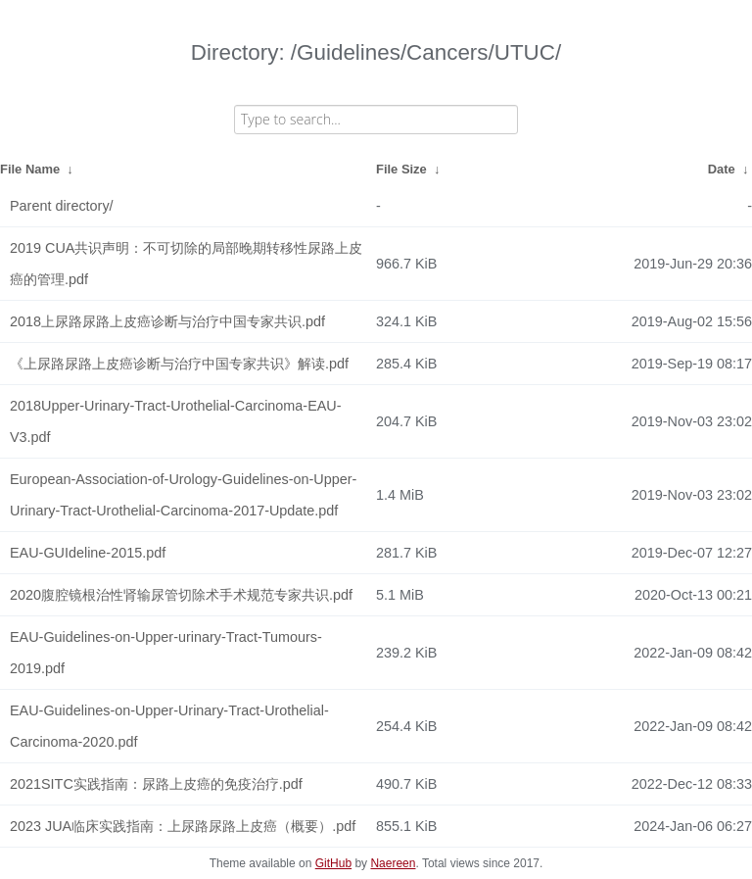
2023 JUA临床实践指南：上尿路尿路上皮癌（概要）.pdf (182, 826)
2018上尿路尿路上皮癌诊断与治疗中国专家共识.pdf (167, 321)
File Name (30, 169)
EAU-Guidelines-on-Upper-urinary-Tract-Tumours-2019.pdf (166, 652)
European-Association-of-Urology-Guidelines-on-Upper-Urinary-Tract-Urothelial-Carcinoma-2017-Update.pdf (183, 494)
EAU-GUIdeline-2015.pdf (87, 553)
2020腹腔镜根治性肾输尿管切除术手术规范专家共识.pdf (181, 595)
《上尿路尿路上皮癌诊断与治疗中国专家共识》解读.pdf (179, 363)
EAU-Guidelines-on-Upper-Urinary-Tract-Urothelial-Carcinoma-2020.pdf (169, 726)
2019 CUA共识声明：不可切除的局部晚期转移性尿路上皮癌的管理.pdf (186, 263)
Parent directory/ (62, 206)
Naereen (392, 863)
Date (721, 169)
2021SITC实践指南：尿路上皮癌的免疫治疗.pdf (156, 784)
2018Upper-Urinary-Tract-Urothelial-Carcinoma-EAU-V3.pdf (176, 421)
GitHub (333, 863)
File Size (401, 169)
